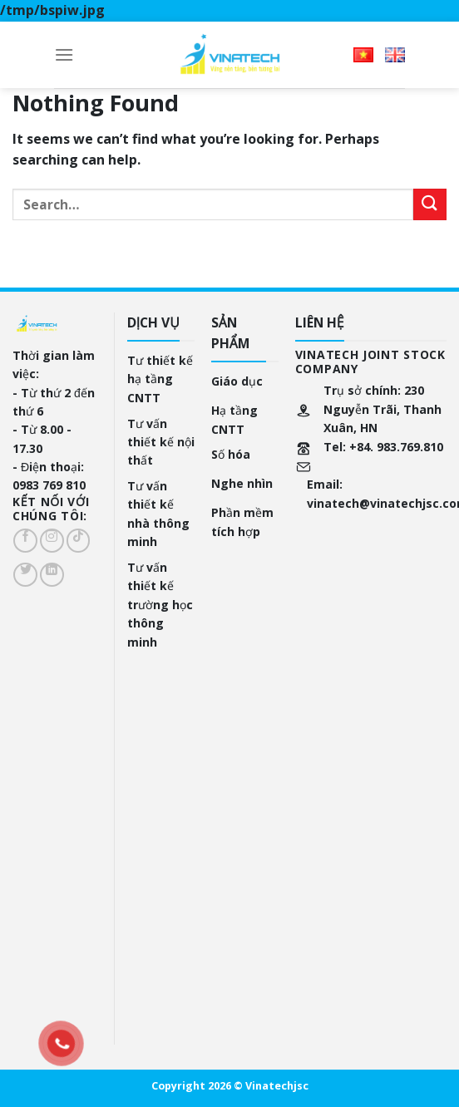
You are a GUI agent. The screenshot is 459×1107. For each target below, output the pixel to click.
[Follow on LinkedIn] (52, 575)
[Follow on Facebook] (25, 541)
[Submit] (430, 205)
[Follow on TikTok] (79, 541)
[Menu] (64, 54)
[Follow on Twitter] (25, 575)
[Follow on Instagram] (52, 541)
